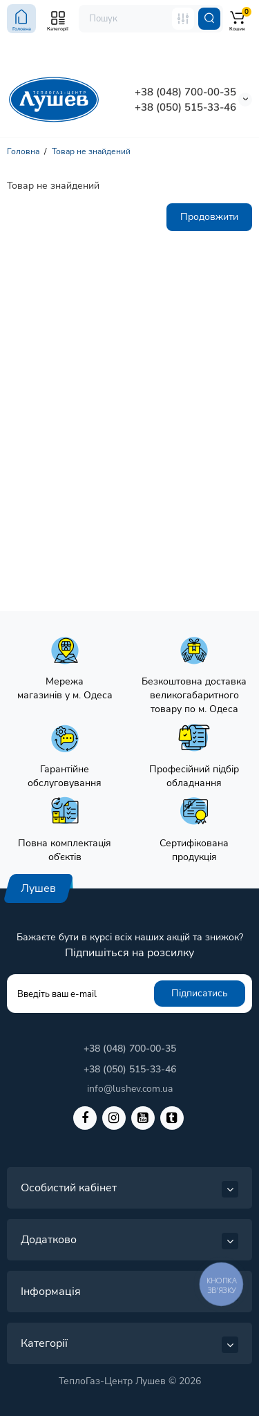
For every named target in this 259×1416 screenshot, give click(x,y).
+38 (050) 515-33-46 (185, 107)
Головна (23, 151)
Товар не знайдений (91, 151)
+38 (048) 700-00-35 (185, 92)
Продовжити (209, 216)
